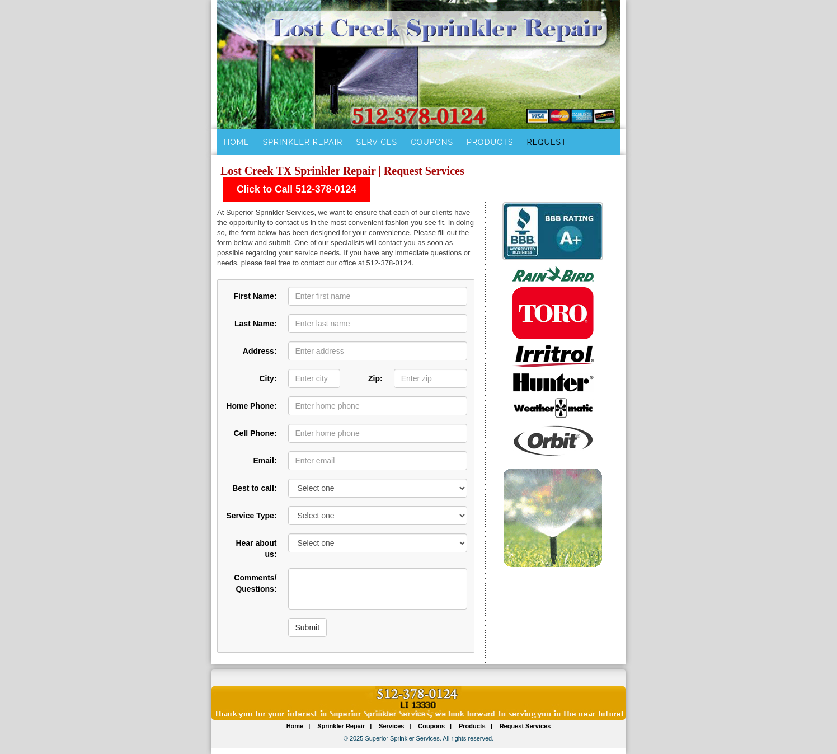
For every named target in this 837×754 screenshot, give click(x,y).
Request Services (525, 726)
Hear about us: (256, 548)
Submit (307, 627)
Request (547, 142)
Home (237, 142)
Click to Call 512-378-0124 (296, 189)
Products (490, 142)
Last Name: (255, 323)
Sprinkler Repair (303, 142)
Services (376, 142)
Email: (264, 460)
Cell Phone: (254, 433)
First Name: (254, 296)
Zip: (375, 378)
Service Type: (251, 515)
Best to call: (254, 488)
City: (267, 378)
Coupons (432, 142)
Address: (260, 350)
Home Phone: (251, 405)
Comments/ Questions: (255, 583)
